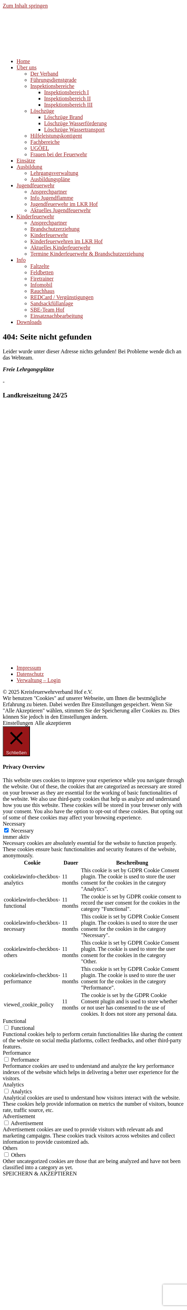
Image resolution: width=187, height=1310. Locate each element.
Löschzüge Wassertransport (74, 129)
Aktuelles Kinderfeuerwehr (60, 247)
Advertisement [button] (19, 1116)
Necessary (22, 831)
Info (21, 260)
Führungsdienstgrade (53, 80)
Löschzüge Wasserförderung (75, 123)
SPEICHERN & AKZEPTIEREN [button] (40, 1173)
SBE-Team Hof (47, 310)
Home (23, 61)
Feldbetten (42, 272)
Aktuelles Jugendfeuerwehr (60, 210)
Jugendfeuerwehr (35, 185)
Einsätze (26, 161)
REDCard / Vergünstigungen (61, 297)
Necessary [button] (14, 824)
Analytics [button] (13, 1084)
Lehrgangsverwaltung (54, 173)
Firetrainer (42, 279)
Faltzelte (39, 266)
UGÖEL (39, 148)
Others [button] (10, 1148)
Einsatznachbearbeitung (56, 316)
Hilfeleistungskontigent (56, 136)
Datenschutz (30, 674)
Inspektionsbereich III (68, 105)
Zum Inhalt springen (25, 6)
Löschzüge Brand (63, 117)
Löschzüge (42, 111)
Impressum (29, 668)
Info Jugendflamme (51, 198)
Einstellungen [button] (18, 723)
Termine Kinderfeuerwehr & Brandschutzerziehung (87, 254)
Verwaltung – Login (39, 680)
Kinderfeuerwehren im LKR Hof (66, 241)
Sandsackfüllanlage (51, 303)
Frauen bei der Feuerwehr (58, 154)
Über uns (27, 67)
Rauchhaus (42, 291)
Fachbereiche (45, 142)
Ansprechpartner (48, 192)
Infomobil (41, 285)
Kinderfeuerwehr (35, 216)
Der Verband (44, 74)
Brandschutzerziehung (55, 229)
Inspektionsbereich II (67, 98)
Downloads (29, 322)
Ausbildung (29, 167)
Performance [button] (17, 1053)
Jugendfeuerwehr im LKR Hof (64, 204)
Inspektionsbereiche (52, 86)
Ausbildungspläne (50, 179)
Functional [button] (14, 1021)
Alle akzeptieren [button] (53, 723)
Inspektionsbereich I (66, 92)
